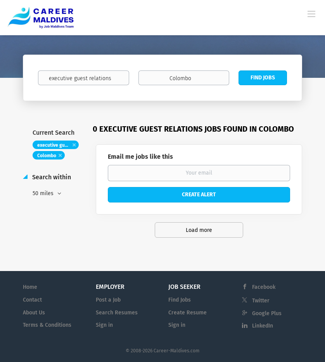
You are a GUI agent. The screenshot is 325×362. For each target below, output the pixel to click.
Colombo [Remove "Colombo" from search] (46, 155)
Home (30, 287)
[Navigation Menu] (311, 13)
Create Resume (187, 312)
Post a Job (108, 300)
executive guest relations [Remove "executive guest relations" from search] (58, 145)
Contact (32, 300)
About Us (34, 312)
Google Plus (267, 313)
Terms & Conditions (47, 325)
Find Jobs (263, 77)
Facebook (263, 287)
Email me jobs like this (140, 156)
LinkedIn (262, 326)
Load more (199, 230)
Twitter (261, 300)
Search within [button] (51, 177)
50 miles (44, 193)
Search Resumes (117, 312)
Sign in (104, 325)
